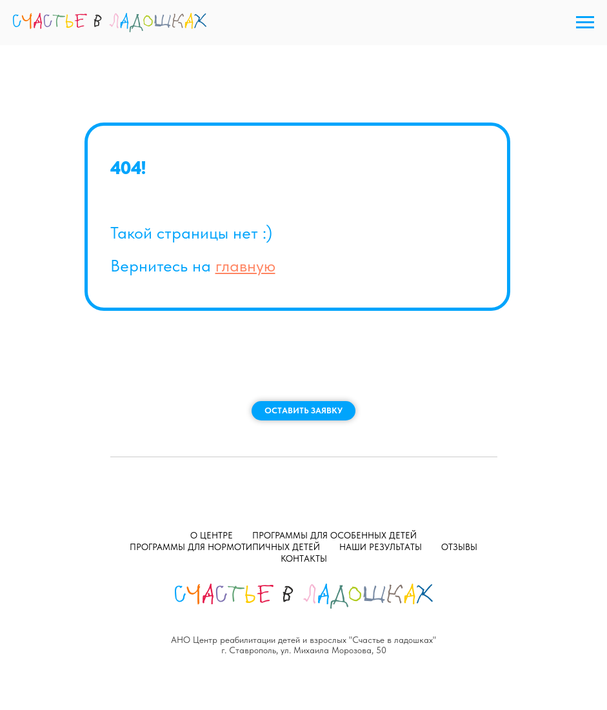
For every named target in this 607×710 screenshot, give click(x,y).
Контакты (304, 558)
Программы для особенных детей (334, 535)
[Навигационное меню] (585, 22)
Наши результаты (380, 547)
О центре (211, 535)
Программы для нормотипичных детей (225, 547)
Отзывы (459, 547)
